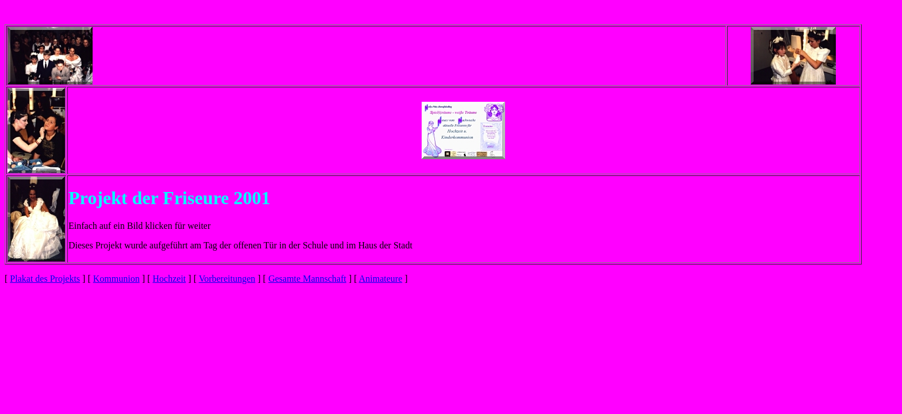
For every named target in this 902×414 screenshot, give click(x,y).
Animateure (381, 278)
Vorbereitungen (226, 278)
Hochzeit (169, 278)
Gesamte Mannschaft (307, 278)
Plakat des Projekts (45, 278)
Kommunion (116, 278)
